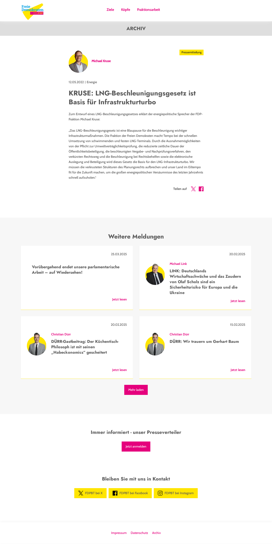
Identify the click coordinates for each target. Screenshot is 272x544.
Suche (168, 11)
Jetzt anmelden (136, 447)
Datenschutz (139, 533)
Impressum (119, 533)
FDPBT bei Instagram (176, 493)
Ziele (110, 10)
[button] (193, 190)
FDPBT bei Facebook (130, 493)
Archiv (156, 533)
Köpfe (125, 10)
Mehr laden (136, 390)
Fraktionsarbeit (148, 10)
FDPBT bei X (90, 493)
